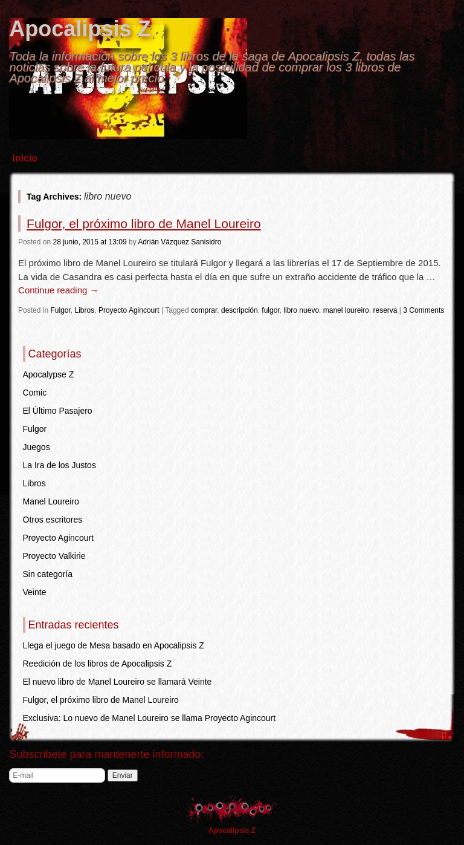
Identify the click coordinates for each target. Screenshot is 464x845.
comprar (204, 310)
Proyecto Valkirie (54, 556)
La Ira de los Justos (59, 465)
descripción (239, 310)
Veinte (35, 592)
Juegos (36, 447)
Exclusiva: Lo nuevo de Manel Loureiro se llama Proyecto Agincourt (149, 718)
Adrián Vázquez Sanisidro (179, 242)
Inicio (24, 158)
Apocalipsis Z (79, 28)
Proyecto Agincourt (129, 310)
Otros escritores (53, 519)
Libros (85, 310)
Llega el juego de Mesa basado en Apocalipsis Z (113, 645)
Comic (35, 392)
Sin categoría (48, 574)
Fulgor (60, 310)
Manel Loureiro (51, 501)
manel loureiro (346, 310)
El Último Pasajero (57, 411)
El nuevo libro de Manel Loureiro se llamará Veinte (117, 682)
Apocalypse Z (48, 374)
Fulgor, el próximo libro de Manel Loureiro (144, 223)
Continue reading (58, 290)
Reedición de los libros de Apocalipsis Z (97, 663)
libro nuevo (301, 310)
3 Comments (423, 310)
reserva (385, 310)
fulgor (270, 310)
